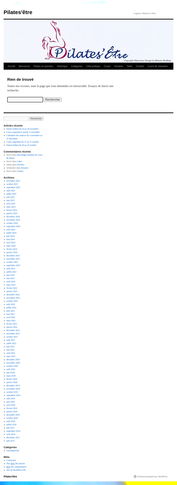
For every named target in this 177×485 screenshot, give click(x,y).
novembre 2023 (13, 259)
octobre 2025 (12, 184)
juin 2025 (11, 197)
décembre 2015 (13, 437)
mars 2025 (11, 207)
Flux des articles (16, 463)
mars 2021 (11, 356)
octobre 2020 (12, 366)
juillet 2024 (11, 233)
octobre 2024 (12, 223)
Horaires (118, 66)
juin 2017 (11, 428)
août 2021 (11, 340)
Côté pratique (93, 66)
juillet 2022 (11, 307)
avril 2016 (11, 434)
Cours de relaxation (158, 66)
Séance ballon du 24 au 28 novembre (22, 129)
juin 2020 (11, 372)
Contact (140, 66)
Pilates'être (18, 12)
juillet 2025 (11, 194)
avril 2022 (11, 317)
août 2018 (11, 421)
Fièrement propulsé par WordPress (152, 476)
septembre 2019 (13, 395)
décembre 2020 (13, 359)
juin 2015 (11, 441)
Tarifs (129, 66)
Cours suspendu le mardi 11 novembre (23, 132)
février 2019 (12, 408)
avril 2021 (11, 353)
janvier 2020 (12, 382)
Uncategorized (13, 450)
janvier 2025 (12, 213)
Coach (107, 66)
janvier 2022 (12, 327)
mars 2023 (11, 285)
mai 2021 (11, 350)
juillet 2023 (11, 272)
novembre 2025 (13, 181)
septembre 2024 (13, 226)
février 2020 (12, 379)
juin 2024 (11, 236)
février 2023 (12, 288)
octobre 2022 (12, 301)
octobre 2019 (12, 392)
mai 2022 (11, 314)
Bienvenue (24, 66)
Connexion (11, 460)
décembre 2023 (13, 255)
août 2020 (11, 369)
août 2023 (11, 268)
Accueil (11, 66)
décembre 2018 (13, 415)
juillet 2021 (11, 343)
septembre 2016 (13, 431)
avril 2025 (11, 203)
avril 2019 (11, 405)
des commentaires (17, 467)
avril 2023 (11, 281)
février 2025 (12, 210)
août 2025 (11, 190)
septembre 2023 (13, 265)
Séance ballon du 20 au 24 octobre (21, 145)
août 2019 (11, 398)
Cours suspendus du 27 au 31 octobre (23, 142)
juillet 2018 (11, 424)
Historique (62, 66)
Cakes (19, 161)
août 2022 (11, 304)
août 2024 (11, 229)
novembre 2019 (13, 389)
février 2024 (12, 249)
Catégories (77, 66)
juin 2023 (11, 275)
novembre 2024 (13, 220)
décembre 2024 (13, 216)
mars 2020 (11, 376)
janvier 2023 (12, 291)
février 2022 (12, 324)
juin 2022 (11, 311)
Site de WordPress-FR (16, 470)
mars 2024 (11, 246)
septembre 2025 (13, 187)
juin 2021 (11, 346)
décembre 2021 (13, 330)
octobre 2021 (12, 337)
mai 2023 (11, 278)
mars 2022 (11, 320)
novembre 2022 (13, 298)
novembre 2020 (13, 363)
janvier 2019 (12, 411)
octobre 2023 (12, 262)
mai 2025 (11, 200)
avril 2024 (11, 242)
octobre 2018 (12, 418)
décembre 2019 (13, 385)
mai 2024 (11, 239)
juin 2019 (11, 402)
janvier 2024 (12, 252)
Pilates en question (43, 66)
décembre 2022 (13, 294)
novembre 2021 (13, 333)
